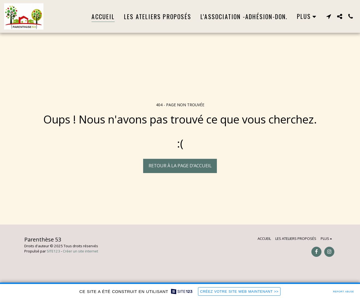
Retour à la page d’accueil (180, 165)
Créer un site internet (80, 251)
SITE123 (53, 251)
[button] (328, 16)
